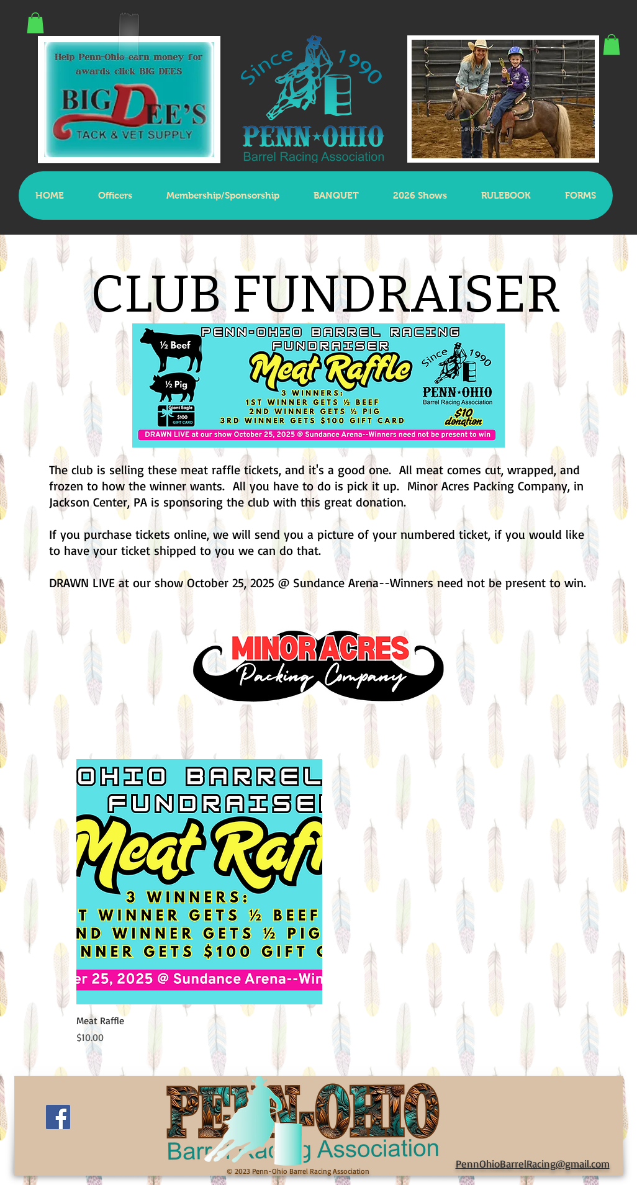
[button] (35, 22)
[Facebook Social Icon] (58, 1117)
